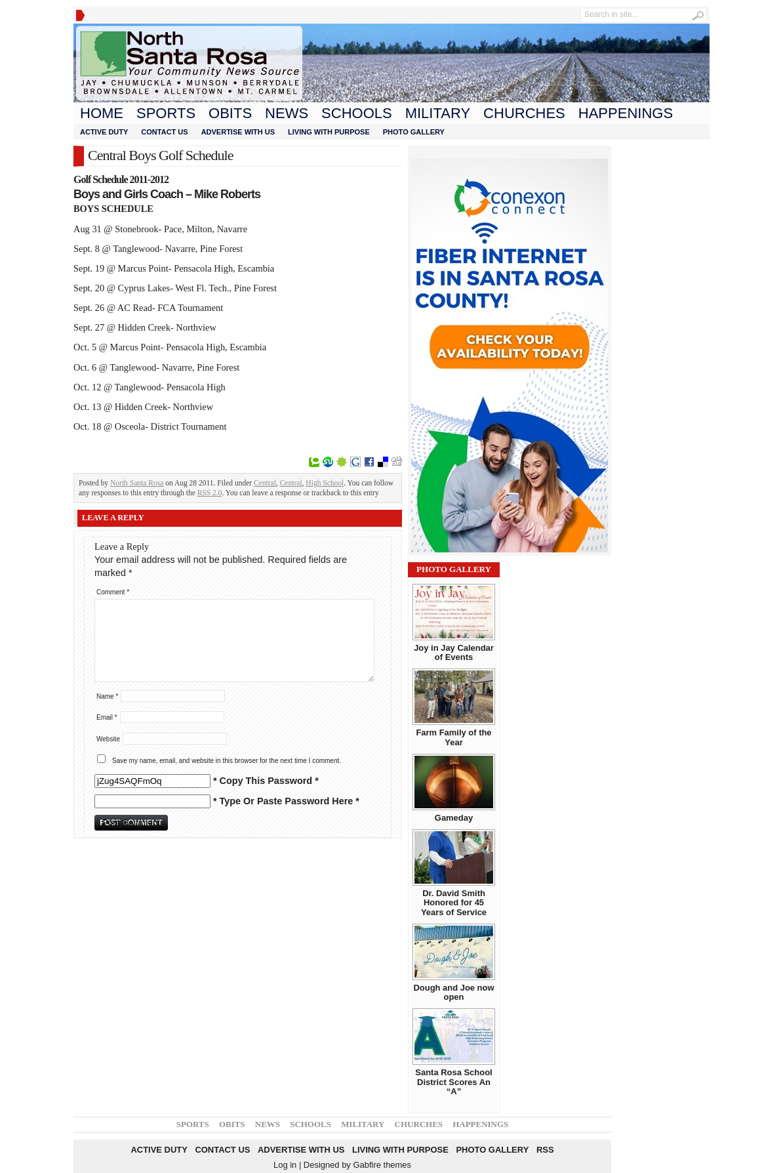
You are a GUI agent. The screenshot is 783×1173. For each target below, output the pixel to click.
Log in (284, 1165)
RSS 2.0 (209, 493)
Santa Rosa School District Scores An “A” (453, 1081)
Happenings (625, 113)
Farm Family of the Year (453, 737)
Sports (165, 113)
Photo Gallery (414, 132)
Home (101, 113)
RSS (545, 1150)
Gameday (454, 818)
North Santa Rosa (136, 483)
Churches (524, 113)
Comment (112, 592)
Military (437, 113)
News (286, 113)
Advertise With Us (238, 132)
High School (325, 483)
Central (265, 483)
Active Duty (104, 132)
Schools (356, 113)
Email (106, 717)
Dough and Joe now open (453, 992)
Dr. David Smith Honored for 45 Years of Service (454, 902)
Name (107, 696)
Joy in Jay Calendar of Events (454, 652)
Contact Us (164, 132)
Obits (230, 113)
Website (108, 739)
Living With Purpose (329, 132)
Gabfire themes (382, 1165)
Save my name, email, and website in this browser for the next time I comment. (226, 760)
